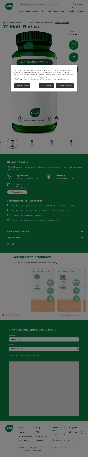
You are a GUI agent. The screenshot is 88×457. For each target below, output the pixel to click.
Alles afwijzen (46, 85)
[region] (44, 78)
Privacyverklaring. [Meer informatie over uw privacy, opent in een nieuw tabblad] (64, 79)
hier (41, 78)
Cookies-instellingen (22, 85)
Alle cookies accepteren (64, 85)
